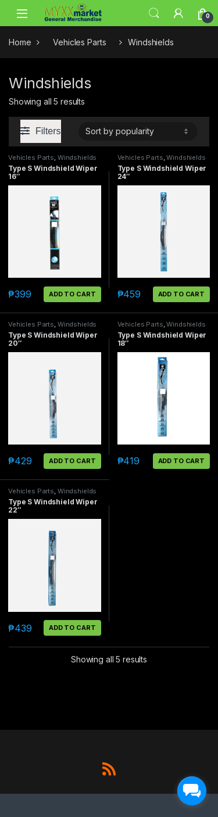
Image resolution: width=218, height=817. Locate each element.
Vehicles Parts (79, 42)
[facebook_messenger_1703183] (191, 790)
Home (20, 42)
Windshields (77, 157)
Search (154, 13)
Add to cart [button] (72, 294)
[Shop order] (138, 131)
